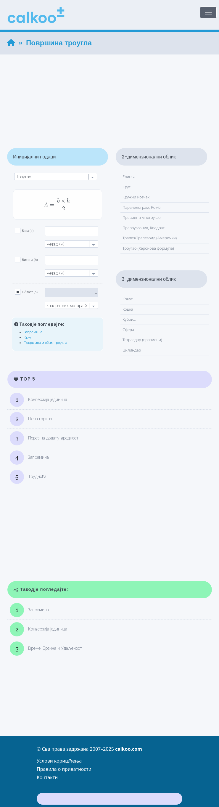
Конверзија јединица (38, 400)
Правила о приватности (64, 769)
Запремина (33, 332)
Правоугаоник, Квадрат (144, 227)
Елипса (129, 176)
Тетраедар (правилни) (142, 339)
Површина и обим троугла (45, 343)
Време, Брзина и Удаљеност (46, 648)
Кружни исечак (136, 197)
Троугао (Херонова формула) (148, 248)
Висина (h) (30, 259)
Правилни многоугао (142, 217)
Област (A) (30, 292)
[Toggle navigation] (208, 12)
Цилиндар (132, 350)
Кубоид (129, 319)
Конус (128, 298)
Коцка (128, 309)
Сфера (128, 329)
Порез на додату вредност (44, 438)
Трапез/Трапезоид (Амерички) (150, 237)
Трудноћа (28, 477)
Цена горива (31, 419)
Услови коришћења (59, 761)
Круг (28, 337)
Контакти (47, 777)
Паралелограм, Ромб (141, 207)
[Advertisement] (109, 95)
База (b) (27, 230)
